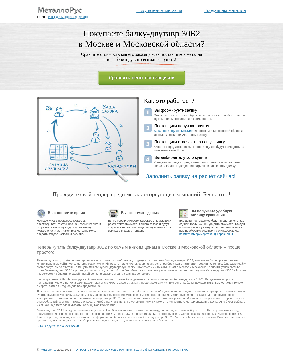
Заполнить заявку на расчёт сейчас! (191, 176)
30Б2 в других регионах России (58, 326)
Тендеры (173, 349)
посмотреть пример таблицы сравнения (206, 234)
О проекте (82, 349)
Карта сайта (142, 349)
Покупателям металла (159, 10)
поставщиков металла (174, 131)
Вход (185, 349)
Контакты (159, 349)
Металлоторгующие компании (112, 349)
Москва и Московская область (68, 16)
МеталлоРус (48, 349)
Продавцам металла (225, 10)
